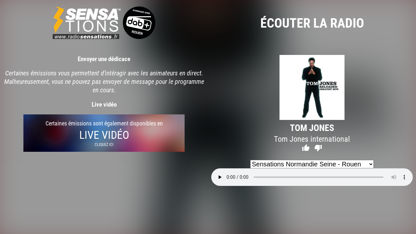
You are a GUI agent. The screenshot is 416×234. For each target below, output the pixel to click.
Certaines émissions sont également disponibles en (104, 133)
